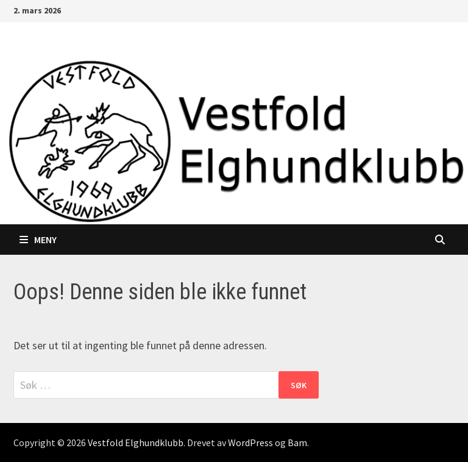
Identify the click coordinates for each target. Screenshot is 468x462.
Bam (297, 442)
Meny (38, 239)
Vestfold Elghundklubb (135, 442)
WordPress (250, 442)
